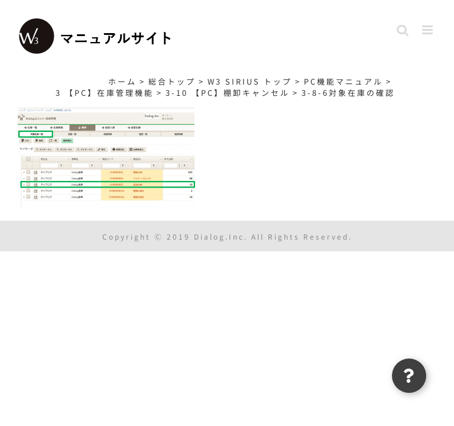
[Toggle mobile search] (403, 30)
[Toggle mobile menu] (429, 30)
